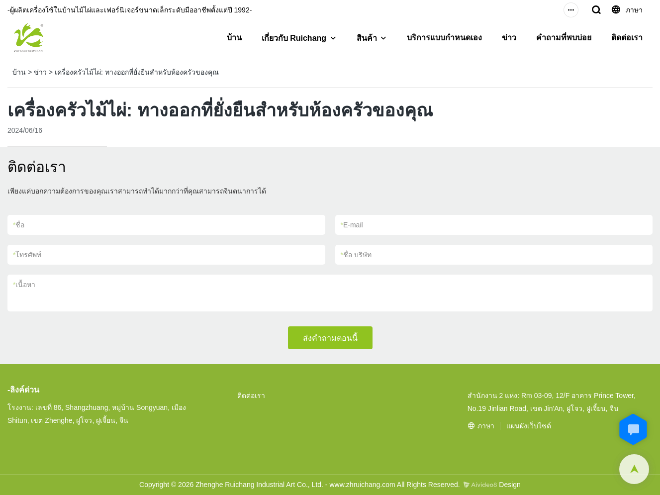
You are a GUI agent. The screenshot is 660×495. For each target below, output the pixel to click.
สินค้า (367, 38)
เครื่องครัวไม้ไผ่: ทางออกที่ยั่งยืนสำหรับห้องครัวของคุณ (137, 72)
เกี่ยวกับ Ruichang (294, 38)
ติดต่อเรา (627, 37)
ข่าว (509, 37)
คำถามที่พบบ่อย (563, 37)
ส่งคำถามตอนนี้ (330, 338)
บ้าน (234, 37)
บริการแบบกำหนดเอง (444, 37)
